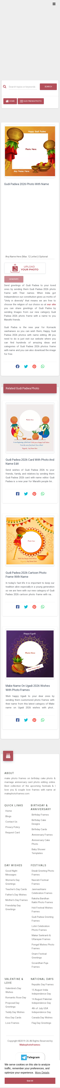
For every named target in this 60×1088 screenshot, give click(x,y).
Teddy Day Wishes (14, 1012)
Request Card (12, 832)
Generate (14, 279)
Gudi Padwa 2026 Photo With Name (26, 184)
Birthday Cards (39, 829)
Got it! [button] (30, 1081)
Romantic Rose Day (15, 997)
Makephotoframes (30, 1044)
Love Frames (12, 1023)
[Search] (23, 87)
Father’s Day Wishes (16, 894)
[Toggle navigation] (54, 4)
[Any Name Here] (30, 256)
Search (48, 87)
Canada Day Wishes (42, 1017)
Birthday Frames (40, 814)
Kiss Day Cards (13, 1017)
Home (10, 101)
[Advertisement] (30, 38)
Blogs (8, 816)
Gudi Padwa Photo (31, 101)
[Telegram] (30, 1057)
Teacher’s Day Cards (16, 889)
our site (51, 304)
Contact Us (11, 821)
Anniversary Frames (42, 834)
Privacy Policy (12, 827)
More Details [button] (42, 1072)
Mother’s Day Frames (16, 900)
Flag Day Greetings (41, 1023)
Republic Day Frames (43, 984)
